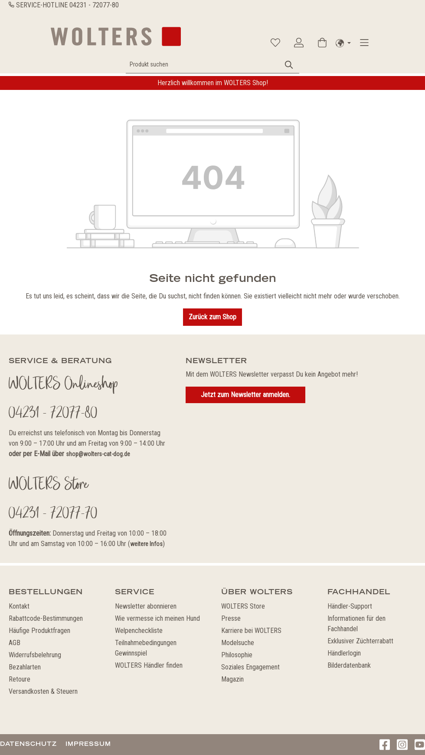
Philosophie (236, 655)
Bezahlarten (25, 667)
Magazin (232, 679)
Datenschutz (28, 743)
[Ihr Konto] (299, 42)
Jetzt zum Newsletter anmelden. (245, 395)
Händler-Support (349, 606)
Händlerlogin (344, 653)
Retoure (19, 679)
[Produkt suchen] (203, 64)
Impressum (88, 743)
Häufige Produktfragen (39, 630)
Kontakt (19, 606)
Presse (231, 618)
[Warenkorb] (322, 42)
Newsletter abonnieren (146, 606)
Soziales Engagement (250, 667)
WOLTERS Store (243, 606)
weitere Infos (146, 543)
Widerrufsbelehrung (35, 655)
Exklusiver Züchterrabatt (360, 641)
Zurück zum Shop (212, 317)
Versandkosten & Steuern (43, 691)
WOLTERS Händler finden (149, 665)
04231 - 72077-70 (53, 514)
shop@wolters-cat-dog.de (98, 453)
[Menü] (364, 42)
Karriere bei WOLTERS (251, 630)
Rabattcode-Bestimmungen (46, 618)
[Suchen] (289, 64)
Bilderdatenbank (349, 665)
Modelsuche (237, 643)
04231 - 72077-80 (94, 5)
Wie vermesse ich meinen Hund (157, 618)
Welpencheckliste (139, 630)
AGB (14, 643)
